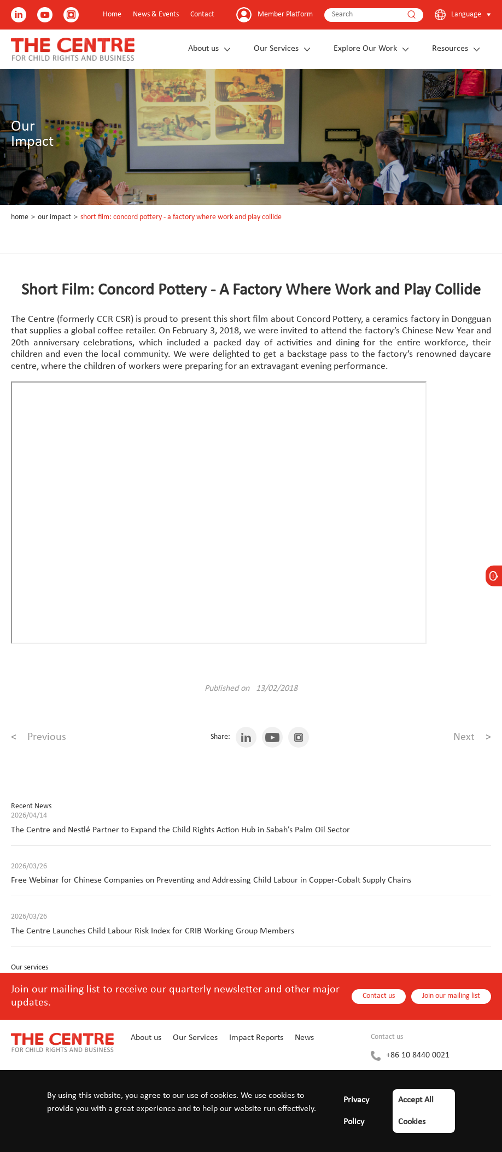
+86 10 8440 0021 (418, 1055)
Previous (38, 737)
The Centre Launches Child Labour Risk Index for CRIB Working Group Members (152, 931)
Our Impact (54, 217)
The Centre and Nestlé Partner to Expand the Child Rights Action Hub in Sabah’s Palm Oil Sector (180, 830)
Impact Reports (256, 1037)
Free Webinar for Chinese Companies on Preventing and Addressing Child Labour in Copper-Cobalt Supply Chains (211, 880)
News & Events (156, 14)
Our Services (276, 48)
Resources (450, 48)
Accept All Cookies (416, 1111)
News (304, 1037)
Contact (202, 14)
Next (472, 737)
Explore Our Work (365, 48)
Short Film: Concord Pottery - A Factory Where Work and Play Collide (181, 217)
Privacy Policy (356, 1111)
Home (112, 14)
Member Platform (285, 14)
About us (203, 48)
